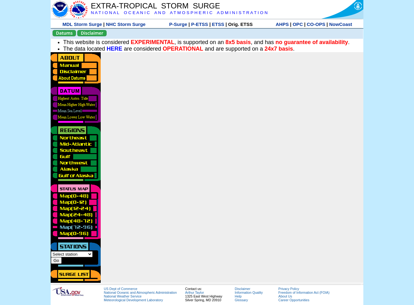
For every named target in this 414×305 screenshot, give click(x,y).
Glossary (241, 300)
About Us (285, 296)
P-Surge (178, 24)
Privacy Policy (288, 289)
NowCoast (340, 24)
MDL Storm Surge (82, 24)
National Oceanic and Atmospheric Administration (140, 292)
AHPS (282, 24)
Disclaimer (92, 33)
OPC (298, 24)
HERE (114, 49)
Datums (64, 33)
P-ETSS (199, 24)
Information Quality (249, 292)
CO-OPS (316, 24)
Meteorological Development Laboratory (133, 300)
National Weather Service (123, 296)
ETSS (218, 24)
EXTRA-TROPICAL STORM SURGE (155, 6)
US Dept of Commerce (120, 289)
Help (238, 296)
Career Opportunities (293, 300)
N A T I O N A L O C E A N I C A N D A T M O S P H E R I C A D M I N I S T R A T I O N (179, 12)
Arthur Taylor (194, 292)
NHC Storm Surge (126, 24)
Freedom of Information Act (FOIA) (303, 292)
